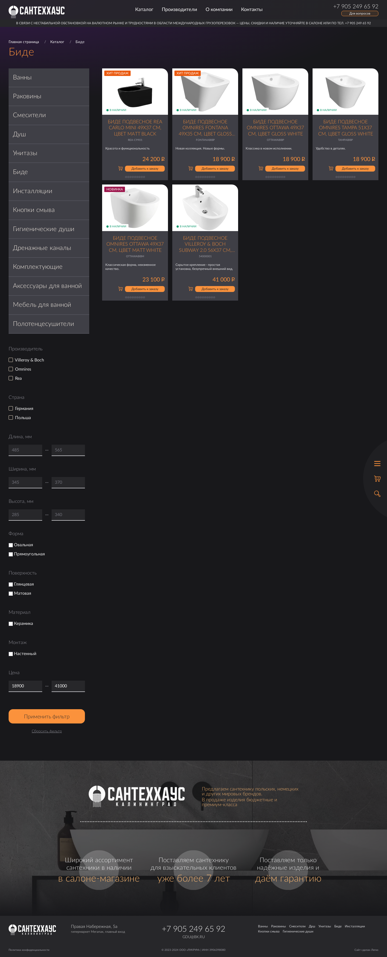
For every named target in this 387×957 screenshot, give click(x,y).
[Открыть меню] (377, 463)
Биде (20, 172)
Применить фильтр (47, 716)
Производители (179, 9)
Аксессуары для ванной (47, 286)
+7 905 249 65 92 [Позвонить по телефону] (355, 6)
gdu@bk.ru (193, 937)
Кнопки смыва (34, 210)
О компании (219, 9)
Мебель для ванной (42, 305)
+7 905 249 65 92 (193, 929)
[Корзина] (377, 478)
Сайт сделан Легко (366, 950)
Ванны (22, 77)
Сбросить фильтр (47, 731)
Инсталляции (32, 191)
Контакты (252, 9)
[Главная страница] (36, 12)
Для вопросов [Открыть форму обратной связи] (359, 13)
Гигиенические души (43, 229)
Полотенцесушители (43, 324)
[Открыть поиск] (377, 493)
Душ (19, 134)
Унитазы (25, 153)
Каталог (144, 9)
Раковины (27, 96)
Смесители (29, 115)
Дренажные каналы (42, 248)
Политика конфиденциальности (29, 950)
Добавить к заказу (144, 168)
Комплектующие (38, 267)
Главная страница (24, 42)
